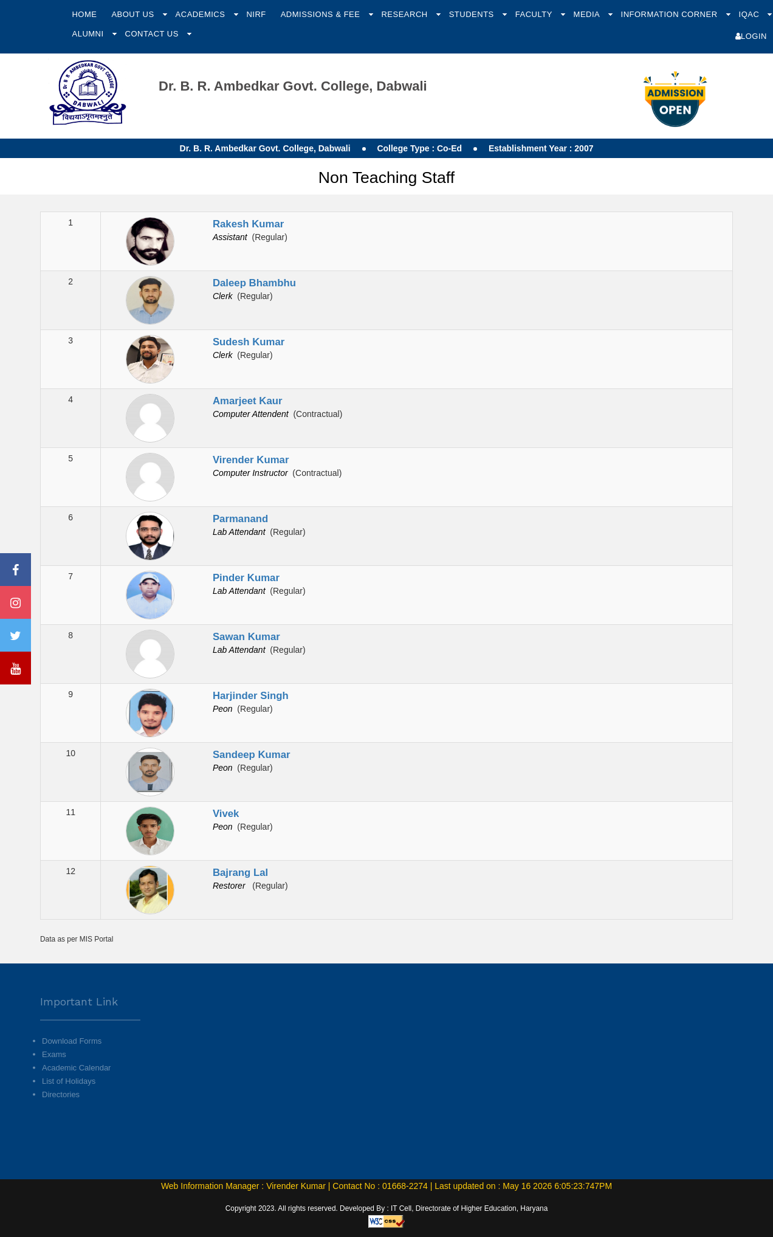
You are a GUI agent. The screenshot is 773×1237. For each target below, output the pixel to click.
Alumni (89, 33)
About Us (133, 14)
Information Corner (670, 14)
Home (84, 14)
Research (405, 14)
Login (751, 36)
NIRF (256, 14)
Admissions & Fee (322, 14)
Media (588, 14)
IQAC (750, 14)
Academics (202, 14)
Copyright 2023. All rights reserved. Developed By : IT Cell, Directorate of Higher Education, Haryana (386, 1208)
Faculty (535, 14)
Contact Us (153, 33)
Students (472, 14)
